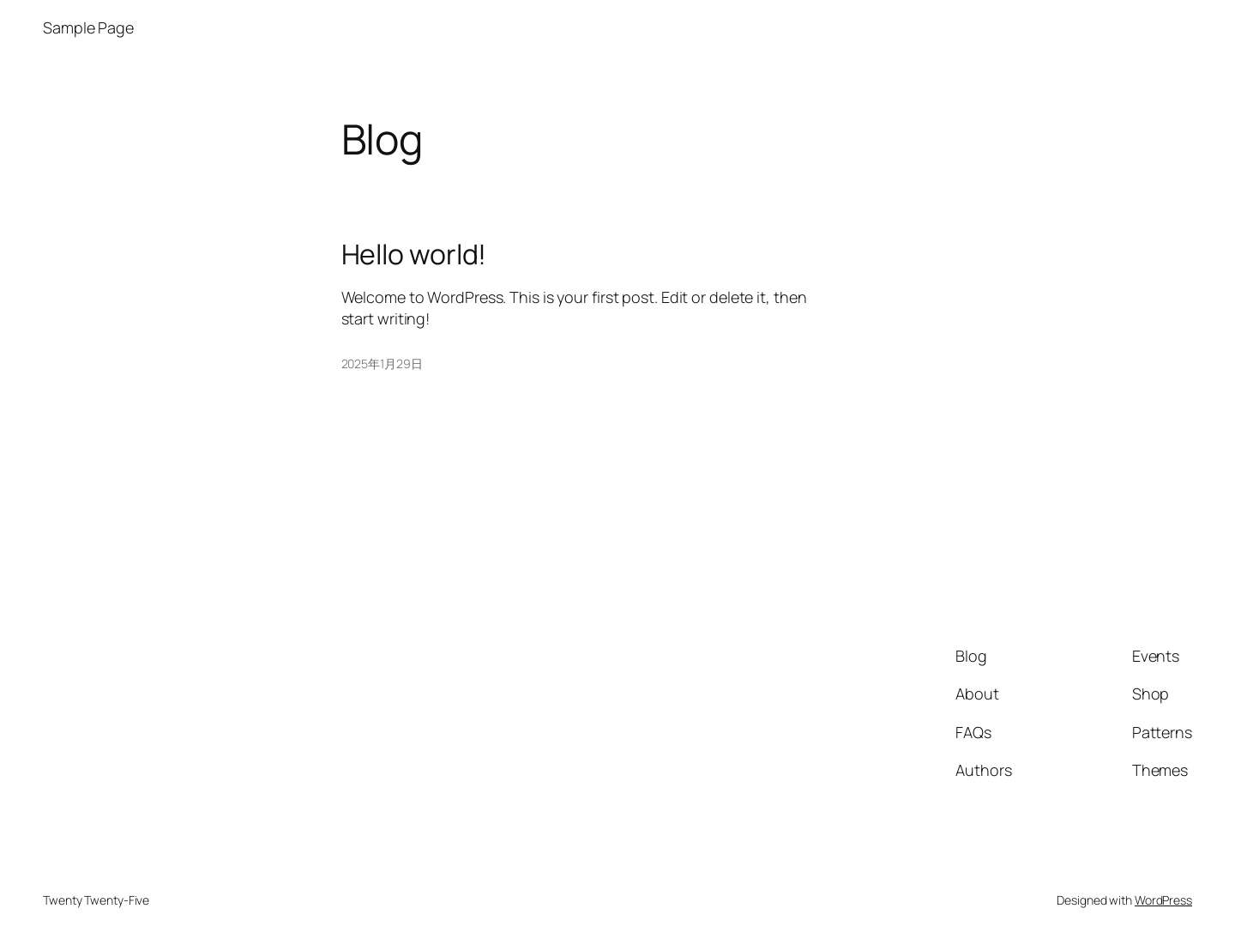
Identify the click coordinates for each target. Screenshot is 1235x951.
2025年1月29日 (382, 363)
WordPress (1163, 900)
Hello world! (414, 254)
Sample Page (88, 27)
